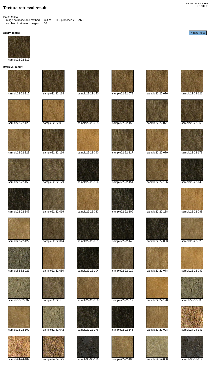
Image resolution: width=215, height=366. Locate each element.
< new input (198, 32)
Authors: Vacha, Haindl (196, 3)
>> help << (203, 6)
